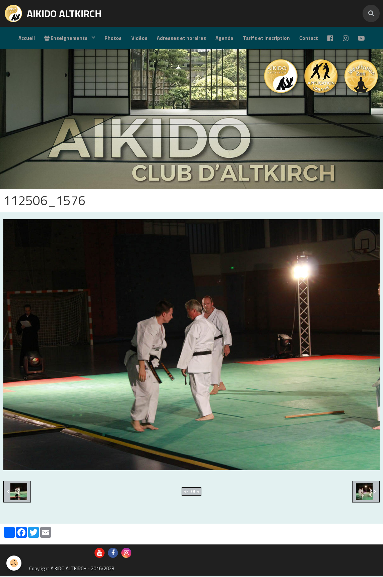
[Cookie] (14, 563)
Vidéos (138, 39)
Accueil (24, 39)
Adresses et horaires (180, 39)
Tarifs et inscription (266, 39)
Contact (309, 39)
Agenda (224, 39)
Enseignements (64, 39)
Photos (111, 39)
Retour (191, 493)
